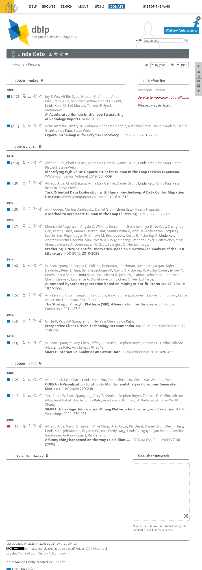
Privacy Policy (47, 553)
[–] (145, 80)
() (150, 439)
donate (116, 6)
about (83, 6)
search (66, 6)
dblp (33, 6)
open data (65, 548)
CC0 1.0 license (94, 548)
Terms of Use (26, 553)
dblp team (72, 543)
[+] (14, 456)
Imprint (64, 553)
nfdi (97, 6)
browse (48, 6)
